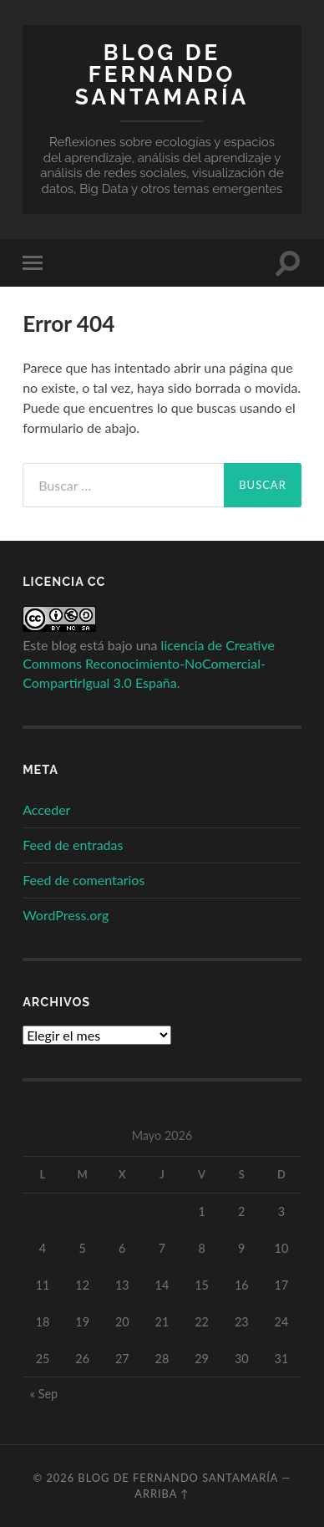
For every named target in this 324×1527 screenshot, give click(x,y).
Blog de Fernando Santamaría (162, 74)
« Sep (44, 1394)
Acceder (46, 809)
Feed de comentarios (83, 880)
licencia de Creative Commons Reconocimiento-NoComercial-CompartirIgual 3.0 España (149, 663)
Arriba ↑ (162, 1493)
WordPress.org (66, 915)
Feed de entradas (73, 845)
